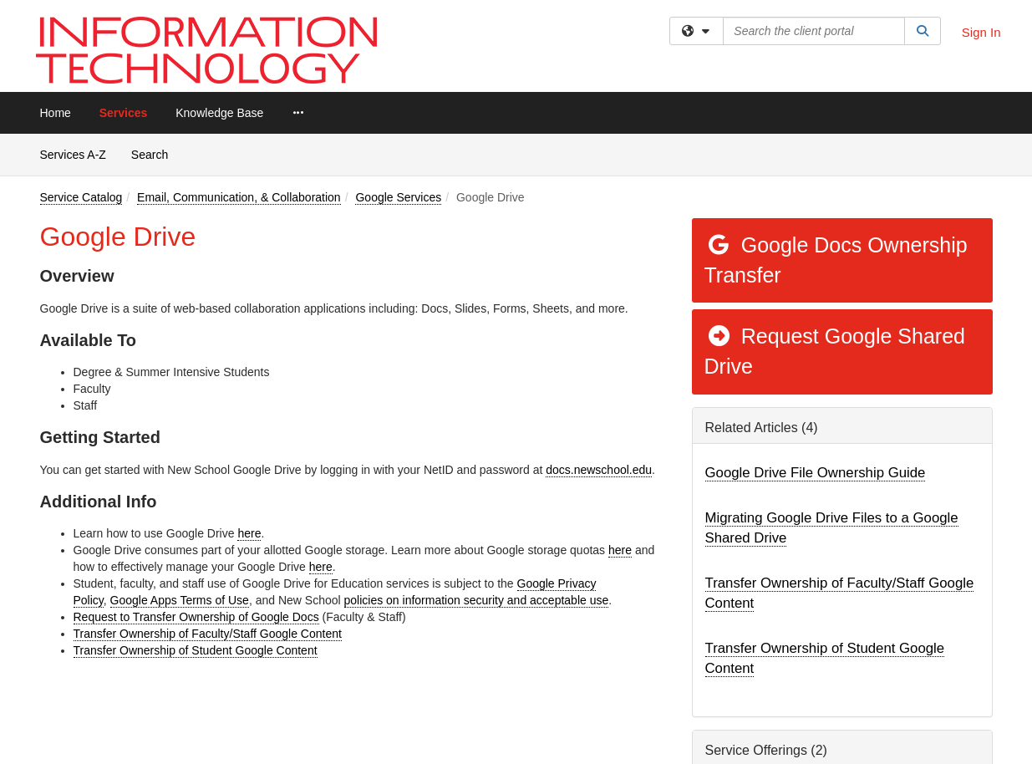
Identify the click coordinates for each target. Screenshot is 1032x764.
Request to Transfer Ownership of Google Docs (196, 617)
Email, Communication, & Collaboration (239, 197)
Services (123, 113)
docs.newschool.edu (599, 469)
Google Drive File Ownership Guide (815, 473)
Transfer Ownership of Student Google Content (196, 650)
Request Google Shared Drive (834, 351)
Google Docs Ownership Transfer (836, 260)
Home (55, 113)
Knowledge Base (219, 113)
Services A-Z (73, 154)
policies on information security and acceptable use (476, 600)
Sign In (981, 32)
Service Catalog (81, 197)
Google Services (398, 197)
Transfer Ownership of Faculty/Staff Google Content (208, 633)
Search (155, 153)
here (249, 533)
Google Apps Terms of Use (179, 600)
